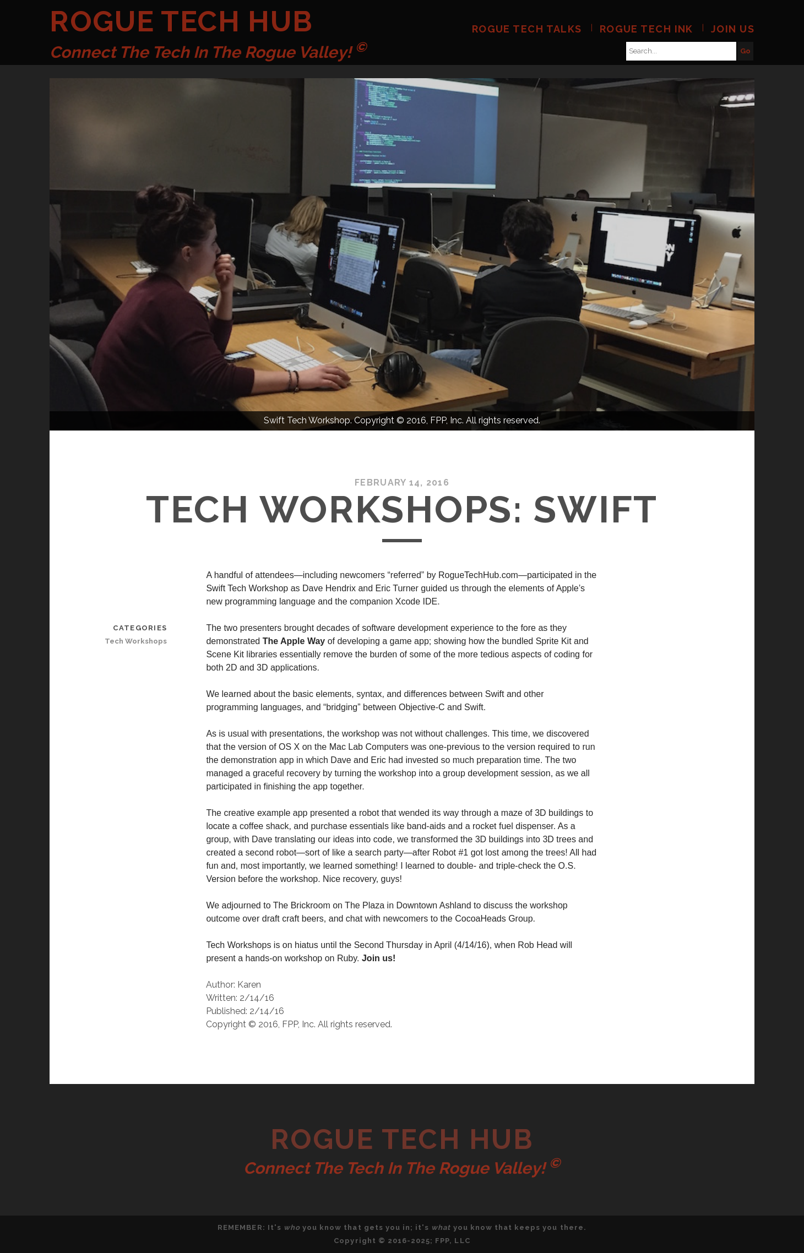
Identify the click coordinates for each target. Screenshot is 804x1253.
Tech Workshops (136, 641)
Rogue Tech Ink (646, 29)
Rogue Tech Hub (181, 21)
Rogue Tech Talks (527, 29)
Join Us (732, 29)
